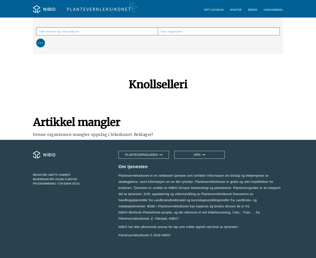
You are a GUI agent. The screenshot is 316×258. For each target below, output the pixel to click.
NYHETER (236, 10)
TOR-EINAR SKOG (68, 183)
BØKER (252, 10)
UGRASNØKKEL (273, 10)
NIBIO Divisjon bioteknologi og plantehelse (200, 188)
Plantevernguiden (143, 155)
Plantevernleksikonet (133, 218)
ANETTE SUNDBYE (59, 175)
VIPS (199, 155)
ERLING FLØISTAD (66, 179)
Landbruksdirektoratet (170, 200)
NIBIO (166, 235)
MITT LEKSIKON (214, 10)
